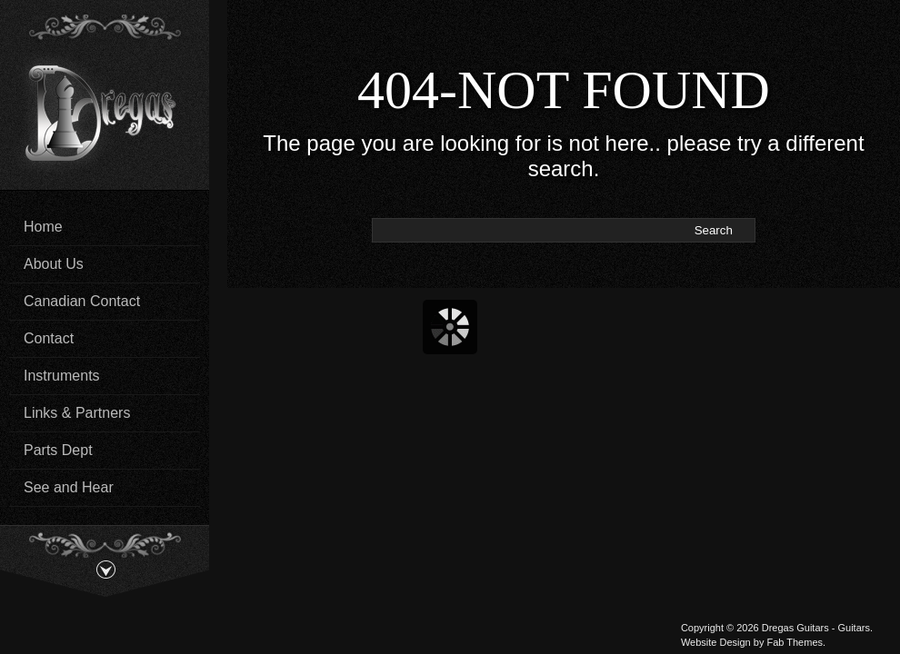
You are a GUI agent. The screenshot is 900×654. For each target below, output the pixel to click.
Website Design (716, 642)
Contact (49, 338)
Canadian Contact (82, 301)
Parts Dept (58, 450)
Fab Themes (794, 642)
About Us (54, 264)
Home (43, 226)
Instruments (62, 375)
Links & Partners (77, 413)
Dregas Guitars (795, 627)
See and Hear (69, 487)
